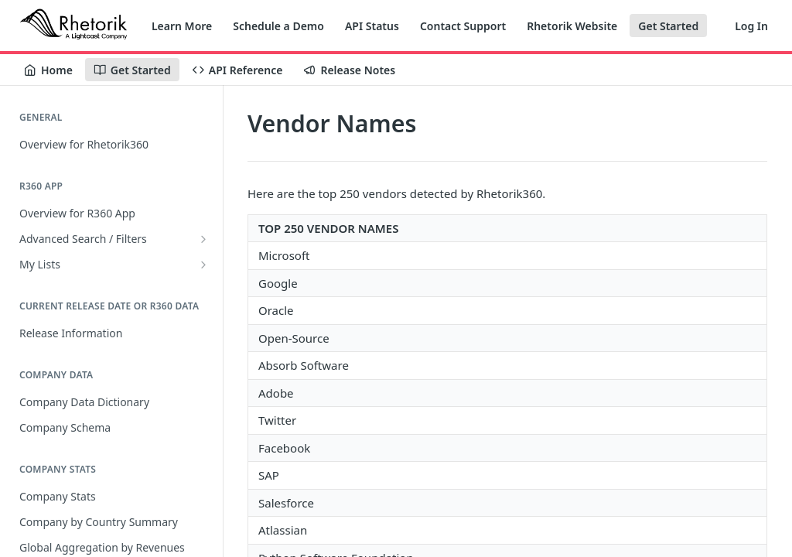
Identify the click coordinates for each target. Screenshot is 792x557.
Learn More (182, 26)
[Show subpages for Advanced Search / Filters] (203, 239)
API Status (372, 26)
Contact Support (463, 26)
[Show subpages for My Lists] (203, 264)
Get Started (668, 26)
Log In (751, 26)
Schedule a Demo (278, 26)
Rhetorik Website (572, 26)
